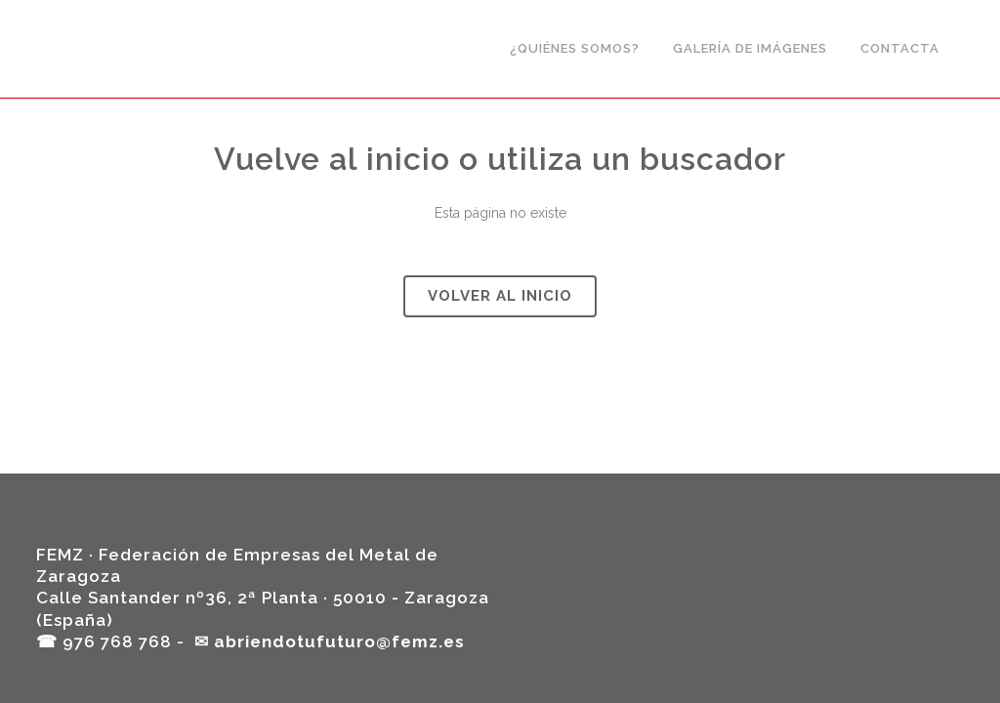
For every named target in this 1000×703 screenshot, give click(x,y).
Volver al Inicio (500, 296)
